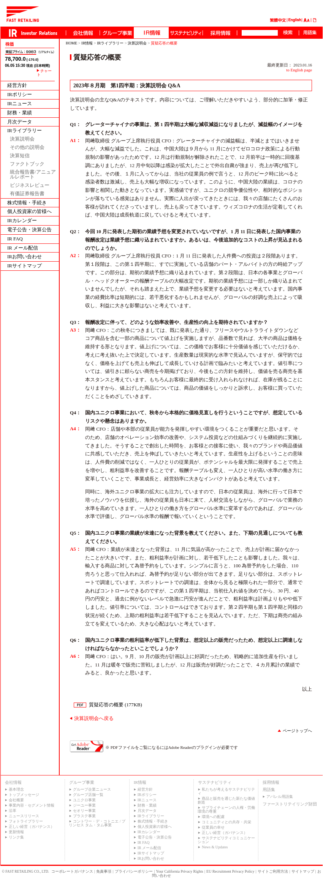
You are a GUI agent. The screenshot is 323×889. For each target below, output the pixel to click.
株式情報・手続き (27, 203)
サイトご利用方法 (273, 871)
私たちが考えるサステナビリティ (226, 791)
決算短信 (20, 155)
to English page (299, 70)
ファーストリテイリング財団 (290, 804)
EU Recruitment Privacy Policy (230, 871)
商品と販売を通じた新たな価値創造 (226, 800)
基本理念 (16, 789)
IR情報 (87, 43)
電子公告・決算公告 (29, 229)
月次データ (19, 122)
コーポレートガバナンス (72, 871)
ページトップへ (297, 730)
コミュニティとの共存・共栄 (226, 822)
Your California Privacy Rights (179, 871)
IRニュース (19, 103)
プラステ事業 (84, 816)
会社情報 (13, 782)
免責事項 (103, 871)
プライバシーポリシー (134, 871)
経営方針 (17, 85)
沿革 (12, 810)
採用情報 (271, 782)
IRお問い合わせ (24, 256)
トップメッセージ (24, 795)
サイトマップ (302, 871)
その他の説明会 (27, 147)
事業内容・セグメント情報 (31, 805)
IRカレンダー (22, 220)
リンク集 (16, 837)
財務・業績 (19, 113)
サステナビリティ (214, 782)
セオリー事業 (84, 810)
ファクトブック (27, 164)
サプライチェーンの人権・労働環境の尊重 (226, 809)
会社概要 (16, 800)
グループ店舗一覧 (88, 795)
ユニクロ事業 (84, 800)
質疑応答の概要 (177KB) (115, 704)
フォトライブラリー (26, 821)
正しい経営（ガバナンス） (31, 826)
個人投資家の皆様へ (29, 211)
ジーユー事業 (84, 805)
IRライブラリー (24, 130)
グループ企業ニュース (92, 789)
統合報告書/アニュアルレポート (33, 175)
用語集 (269, 789)
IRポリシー (19, 94)
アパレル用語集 (279, 796)
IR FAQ (15, 239)
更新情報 (16, 832)
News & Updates (215, 847)
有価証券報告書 (27, 193)
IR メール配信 (22, 248)
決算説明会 (22, 139)
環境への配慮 (213, 817)
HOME (71, 43)
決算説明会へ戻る (94, 718)
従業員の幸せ (213, 827)
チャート (44, 73)
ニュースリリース (24, 816)
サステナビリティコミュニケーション (226, 840)
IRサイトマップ (24, 266)
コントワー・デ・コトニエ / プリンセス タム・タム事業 (97, 823)
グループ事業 (81, 782)
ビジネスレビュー (29, 185)
